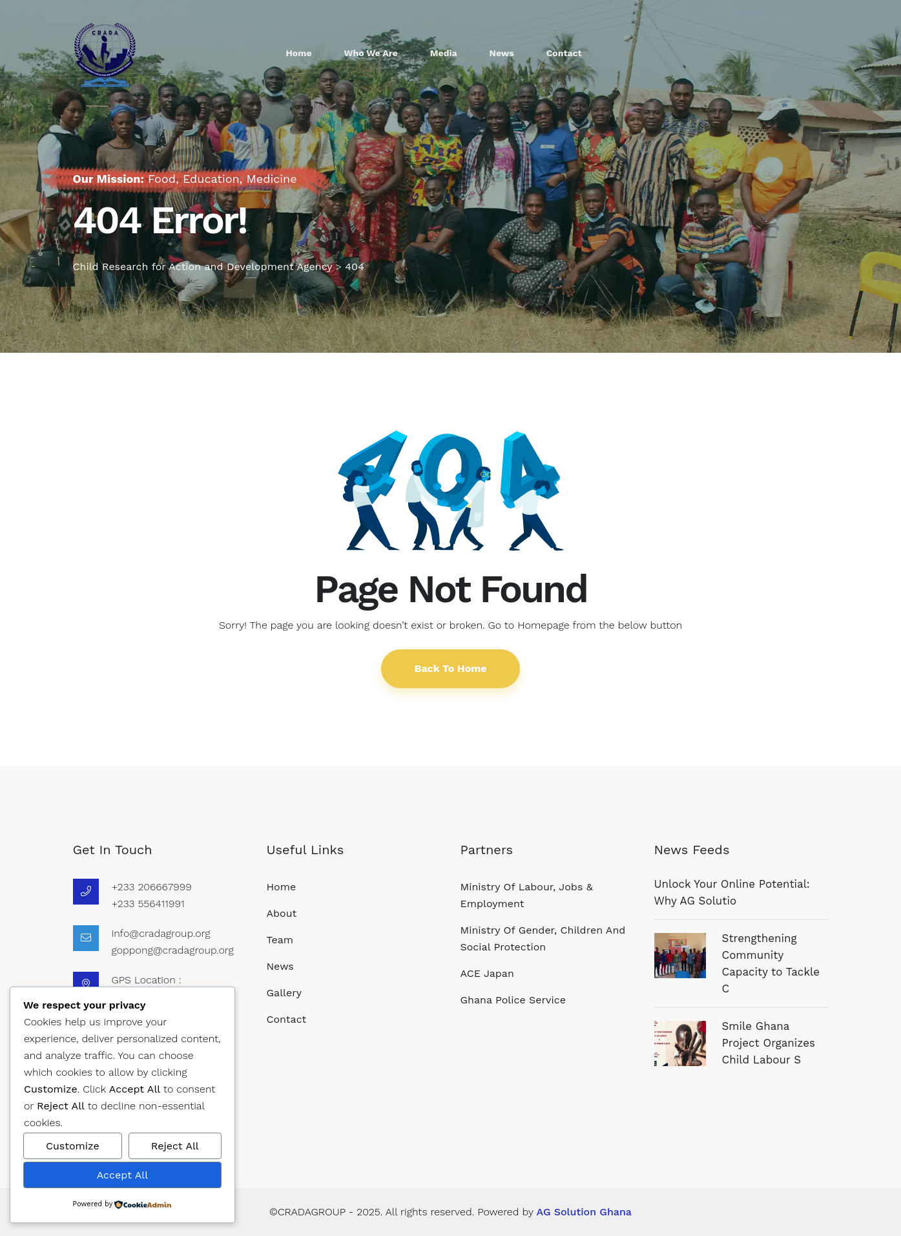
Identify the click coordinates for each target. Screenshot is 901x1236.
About (282, 913)
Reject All (175, 1146)
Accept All (122, 1175)
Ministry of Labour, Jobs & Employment (527, 895)
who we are (371, 53)
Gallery (284, 993)
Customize (72, 1146)
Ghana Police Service (513, 1000)
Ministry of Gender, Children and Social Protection (543, 938)
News (502, 53)
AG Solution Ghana (584, 1212)
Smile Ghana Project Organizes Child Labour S (769, 1043)
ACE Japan (487, 973)
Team (280, 940)
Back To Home (450, 668)
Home (299, 53)
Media (443, 53)
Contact (564, 53)
